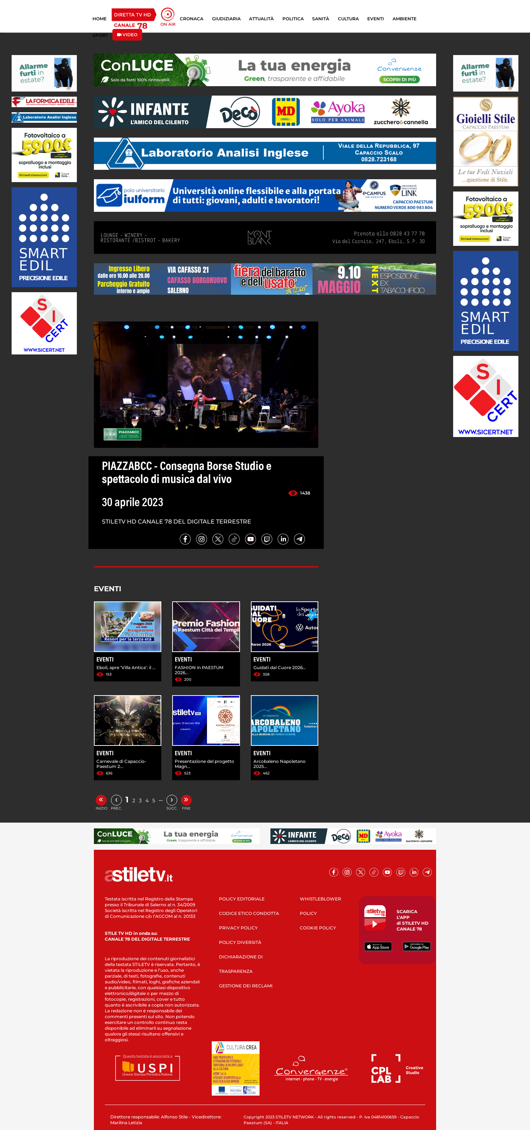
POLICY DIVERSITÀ (240, 942)
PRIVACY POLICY (238, 928)
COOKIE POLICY (318, 928)
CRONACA (191, 18)
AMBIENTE (405, 18)
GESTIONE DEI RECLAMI (246, 985)
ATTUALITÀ (261, 18)
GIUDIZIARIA (226, 18)
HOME (99, 18)
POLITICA (293, 18)
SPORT (100, 35)
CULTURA (348, 18)
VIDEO (127, 34)
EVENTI (375, 18)
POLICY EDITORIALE (242, 899)
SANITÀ (320, 18)
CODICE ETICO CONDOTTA (249, 913)
